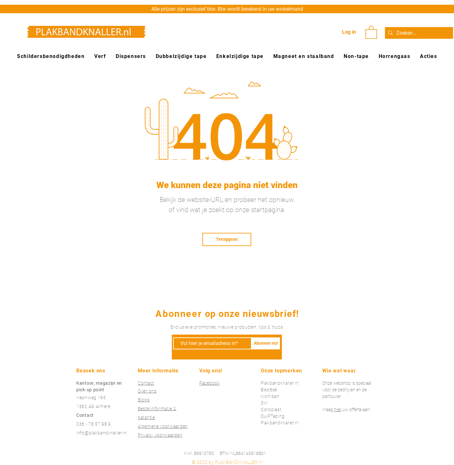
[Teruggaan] (226, 239)
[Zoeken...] (418, 33)
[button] (371, 32)
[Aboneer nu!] (266, 343)
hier (337, 409)
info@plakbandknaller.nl (101, 432)
